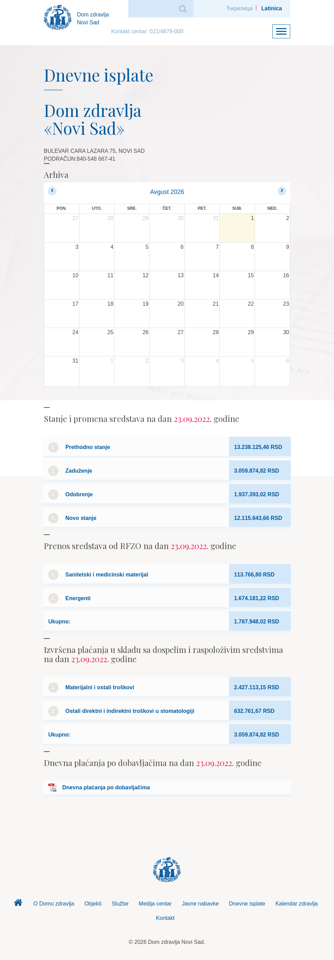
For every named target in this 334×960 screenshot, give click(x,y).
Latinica (271, 8)
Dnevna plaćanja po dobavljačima (106, 787)
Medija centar (155, 904)
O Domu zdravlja (53, 904)
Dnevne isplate (247, 904)
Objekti (93, 904)
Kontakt (165, 918)
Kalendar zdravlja (296, 904)
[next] (282, 190)
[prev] (52, 190)
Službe (120, 904)
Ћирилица (239, 8)
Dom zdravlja (18, 904)
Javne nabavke (200, 904)
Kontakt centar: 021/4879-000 (147, 31)
